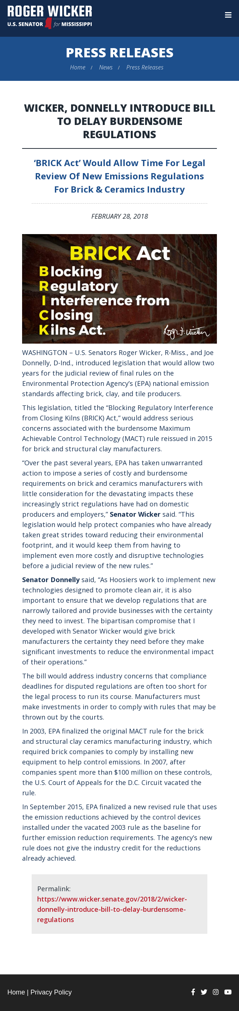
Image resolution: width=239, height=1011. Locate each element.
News (106, 67)
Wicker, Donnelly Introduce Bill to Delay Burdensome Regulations (119, 121)
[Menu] (228, 15)
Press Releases (119, 52)
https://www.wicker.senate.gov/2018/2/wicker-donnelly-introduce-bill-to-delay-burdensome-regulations (112, 909)
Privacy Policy (51, 992)
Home (77, 67)
